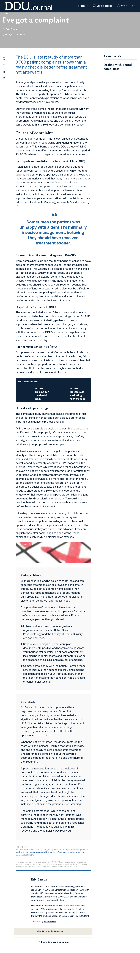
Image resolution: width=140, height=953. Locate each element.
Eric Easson (12, 29)
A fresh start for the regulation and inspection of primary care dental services (52, 851)
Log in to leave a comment (55, 942)
